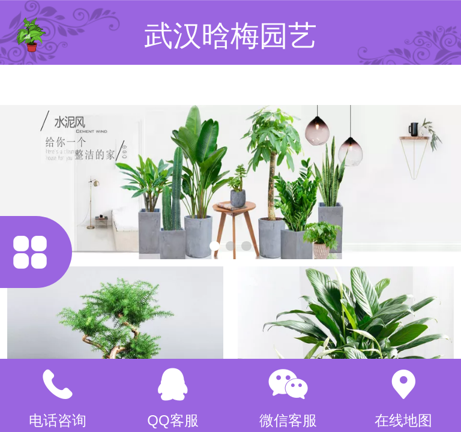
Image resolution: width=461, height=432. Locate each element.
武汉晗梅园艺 (230, 36)
